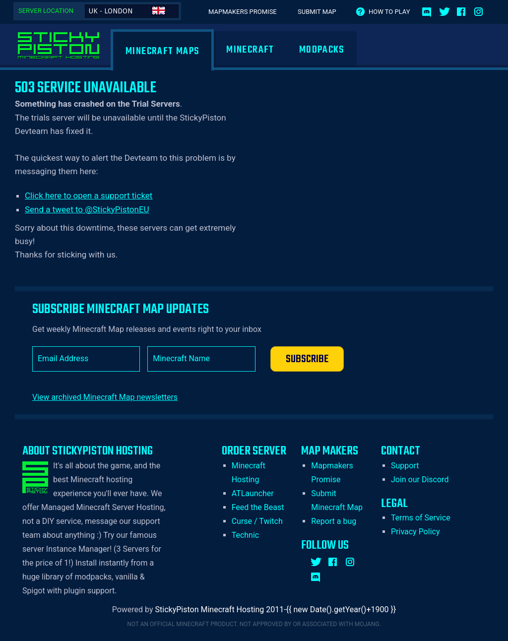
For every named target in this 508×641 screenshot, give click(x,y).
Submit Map (317, 11)
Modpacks (321, 50)
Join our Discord (419, 479)
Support (405, 465)
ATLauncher (253, 493)
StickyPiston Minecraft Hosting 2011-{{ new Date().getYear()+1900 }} (275, 609)
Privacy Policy (415, 531)
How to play (389, 11)
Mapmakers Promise (242, 11)
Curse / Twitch (257, 521)
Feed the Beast (258, 507)
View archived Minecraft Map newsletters (105, 397)
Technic (245, 535)
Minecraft (250, 50)
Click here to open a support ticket (88, 195)
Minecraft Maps (162, 51)
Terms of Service (420, 517)
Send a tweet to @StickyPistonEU (87, 209)
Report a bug (333, 521)
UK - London (127, 10)
